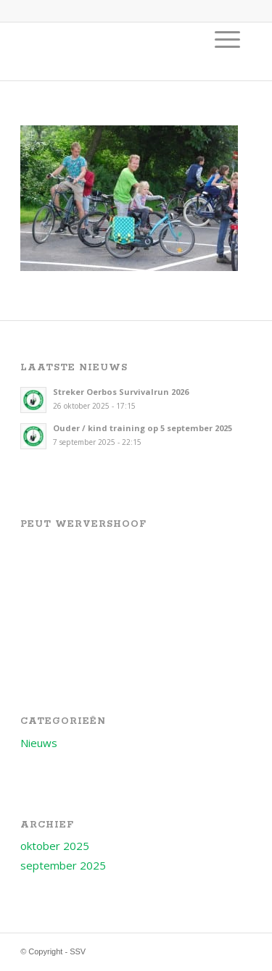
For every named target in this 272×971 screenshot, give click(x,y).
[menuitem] (227, 39)
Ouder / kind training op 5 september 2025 (142, 427)
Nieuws (38, 742)
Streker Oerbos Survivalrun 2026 (121, 391)
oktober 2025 (54, 845)
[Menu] (227, 39)
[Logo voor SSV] (112, 51)
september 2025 (63, 865)
